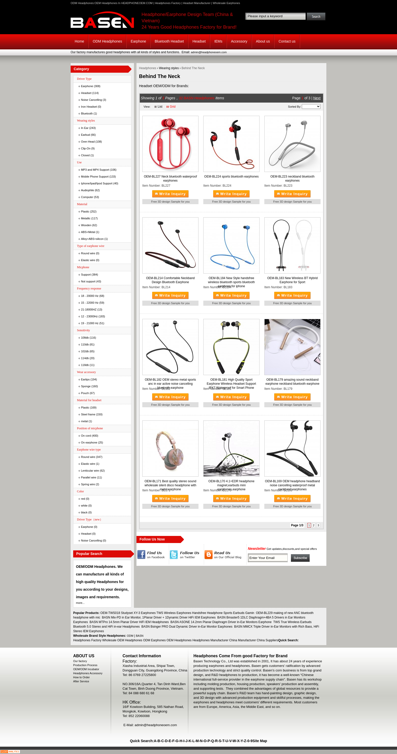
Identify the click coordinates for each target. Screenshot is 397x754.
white (84, 505)
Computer (87, 197)
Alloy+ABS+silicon (92, 238)
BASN (140, 635)
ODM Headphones (107, 41)
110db (85, 344)
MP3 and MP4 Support (95, 169)
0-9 (249, 741)
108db (85, 337)
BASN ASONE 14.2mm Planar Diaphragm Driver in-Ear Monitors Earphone (221, 622)
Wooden (86, 225)
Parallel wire (88, 477)
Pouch (85, 393)
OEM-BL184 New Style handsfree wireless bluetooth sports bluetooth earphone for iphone (231, 282)
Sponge (86, 386)
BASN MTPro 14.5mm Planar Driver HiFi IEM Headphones (129, 622)
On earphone (89, 442)
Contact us (287, 41)
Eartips (85, 379)
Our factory (80, 661)
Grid (172, 106)
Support (86, 274)
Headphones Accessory (88, 673)
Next (317, 98)
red (83, 498)
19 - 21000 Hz (89, 323)
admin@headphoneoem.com (209, 52)
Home (79, 41)
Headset (199, 41)
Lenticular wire (90, 470)
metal (84, 421)
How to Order (81, 677)
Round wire (88, 253)
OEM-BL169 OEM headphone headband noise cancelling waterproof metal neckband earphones (292, 485)
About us (263, 41)
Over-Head (88, 141)
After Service (81, 681)
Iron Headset (89, 106)
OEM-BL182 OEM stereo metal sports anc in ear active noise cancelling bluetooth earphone (170, 384)
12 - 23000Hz (89, 316)
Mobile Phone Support (95, 176)
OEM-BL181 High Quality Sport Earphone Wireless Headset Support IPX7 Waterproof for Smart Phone (231, 384)
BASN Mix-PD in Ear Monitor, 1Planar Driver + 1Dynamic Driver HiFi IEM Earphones (158, 617)
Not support (88, 281)
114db (85, 358)
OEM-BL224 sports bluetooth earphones (231, 176)
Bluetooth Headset (169, 41)
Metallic (85, 218)
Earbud (85, 134)
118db (85, 364)
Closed (85, 155)
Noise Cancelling (91, 99)
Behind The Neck (193, 68)
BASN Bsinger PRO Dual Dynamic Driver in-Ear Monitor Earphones (187, 626)
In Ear (84, 127)
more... (80, 602)
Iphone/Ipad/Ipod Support (96, 183)
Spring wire (88, 484)
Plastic (85, 211)
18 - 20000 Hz (89, 295)
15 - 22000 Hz (89, 302)
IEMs (218, 41)
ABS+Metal (88, 232)
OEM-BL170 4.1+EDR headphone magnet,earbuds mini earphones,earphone (231, 485)
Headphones (147, 68)
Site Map (259, 741)
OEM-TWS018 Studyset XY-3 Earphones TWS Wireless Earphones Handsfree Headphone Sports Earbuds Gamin (177, 613)
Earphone (138, 41)
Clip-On (85, 148)
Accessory (239, 41)
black (84, 512)
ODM (130, 635)
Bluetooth (87, 113)
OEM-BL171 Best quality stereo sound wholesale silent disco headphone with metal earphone (170, 485)
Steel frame (88, 414)
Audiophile (87, 190)
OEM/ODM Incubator (86, 669)
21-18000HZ (88, 309)
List (160, 106)
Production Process (85, 665)
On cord (86, 435)
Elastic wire (88, 260)
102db (85, 351)
